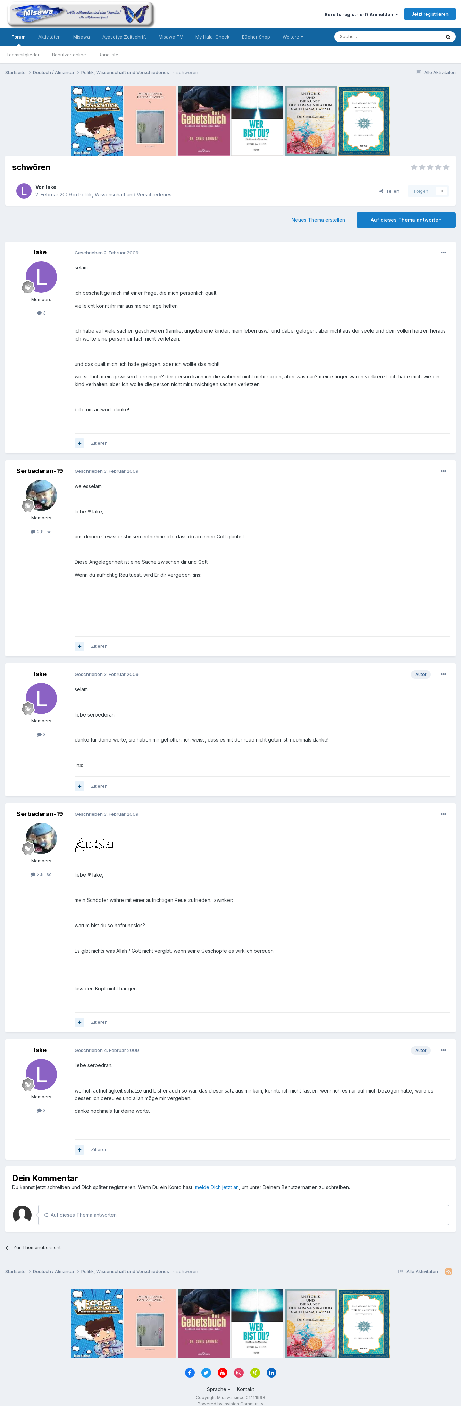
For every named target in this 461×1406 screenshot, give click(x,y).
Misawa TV (171, 37)
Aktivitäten (49, 37)
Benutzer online (69, 54)
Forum (18, 40)
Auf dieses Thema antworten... (82, 1215)
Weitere (293, 37)
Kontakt (245, 1389)
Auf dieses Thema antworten (406, 220)
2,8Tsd (41, 531)
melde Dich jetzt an (217, 1187)
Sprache (218, 1389)
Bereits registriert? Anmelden (361, 14)
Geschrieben (107, 253)
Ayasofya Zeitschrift (124, 37)
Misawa (81, 37)
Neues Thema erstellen (318, 220)
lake (51, 187)
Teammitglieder (23, 54)
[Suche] (365, 36)
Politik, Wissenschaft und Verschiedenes (124, 195)
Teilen (389, 191)
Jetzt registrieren (430, 14)
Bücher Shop (256, 37)
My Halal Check (212, 37)
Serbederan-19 (40, 471)
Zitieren (99, 443)
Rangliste (108, 54)
